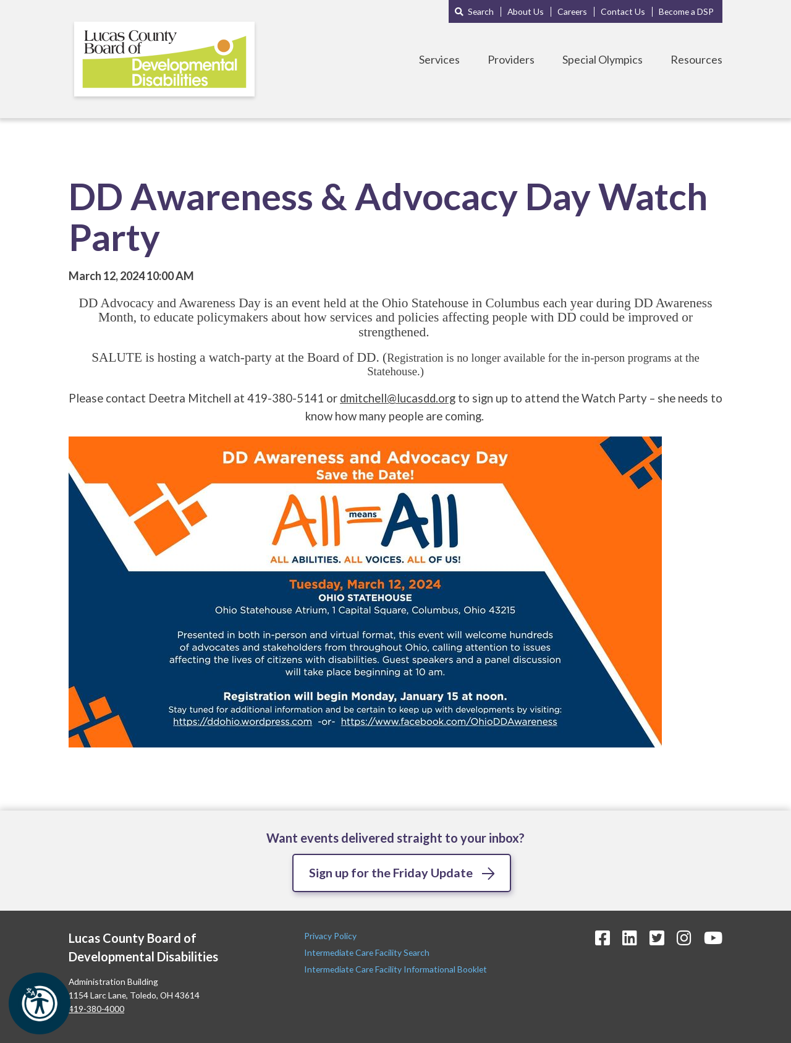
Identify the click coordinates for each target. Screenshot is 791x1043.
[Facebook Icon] (602, 937)
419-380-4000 (96, 1008)
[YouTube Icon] (713, 937)
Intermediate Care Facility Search (367, 952)
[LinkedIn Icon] (629, 937)
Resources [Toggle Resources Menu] (696, 59)
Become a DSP (686, 11)
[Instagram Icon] (684, 937)
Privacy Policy (331, 935)
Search (481, 11)
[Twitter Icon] (656, 937)
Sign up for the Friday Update (391, 872)
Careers (572, 11)
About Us (525, 11)
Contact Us (623, 11)
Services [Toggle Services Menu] (439, 59)
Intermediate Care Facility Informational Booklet (395, 969)
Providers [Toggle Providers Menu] (511, 59)
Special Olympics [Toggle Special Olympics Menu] (602, 59)
